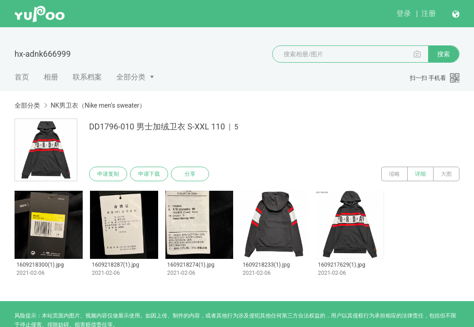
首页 (22, 77)
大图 (446, 174)
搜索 (443, 54)
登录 (403, 13)
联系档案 (87, 77)
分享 (190, 174)
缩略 (394, 174)
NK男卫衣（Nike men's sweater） (97, 105)
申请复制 (108, 174)
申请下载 (149, 174)
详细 (420, 174)
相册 (51, 77)
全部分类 (130, 77)
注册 (428, 13)
